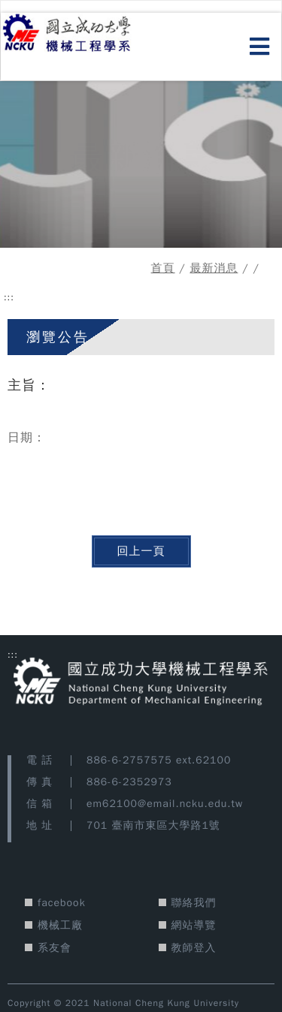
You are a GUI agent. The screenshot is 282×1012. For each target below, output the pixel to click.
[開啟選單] (260, 47)
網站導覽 (194, 925)
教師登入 (194, 947)
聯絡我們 (194, 902)
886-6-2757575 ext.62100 (158, 760)
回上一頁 (141, 551)
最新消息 (214, 268)
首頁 (163, 268)
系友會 (54, 947)
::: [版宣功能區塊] (13, 654)
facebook (62, 902)
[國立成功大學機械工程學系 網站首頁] (84, 34)
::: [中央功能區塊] (9, 297)
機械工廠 (60, 925)
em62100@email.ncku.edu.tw (164, 803)
